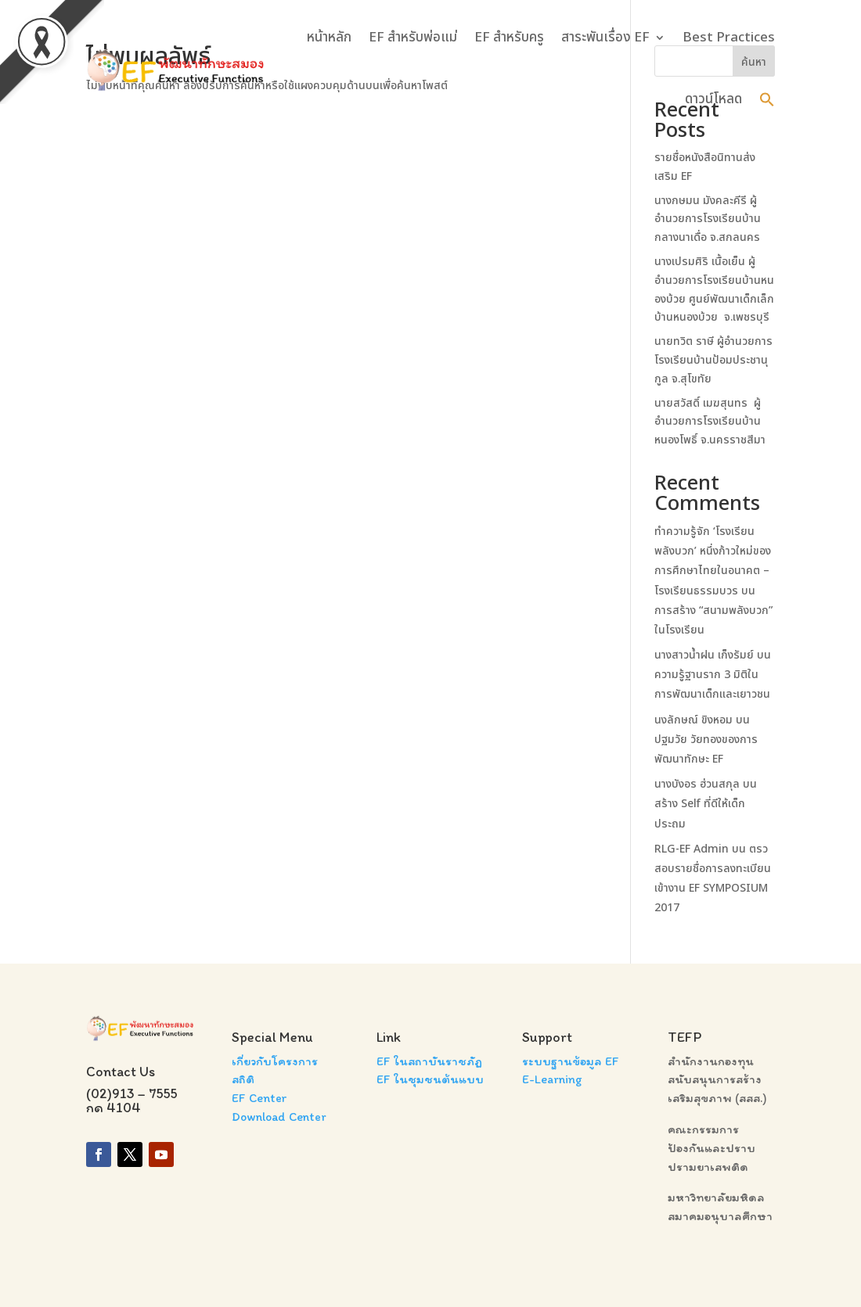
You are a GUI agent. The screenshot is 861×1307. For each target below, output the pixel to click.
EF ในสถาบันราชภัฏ (429, 1061)
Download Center (279, 1116)
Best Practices (729, 37)
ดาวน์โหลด (713, 99)
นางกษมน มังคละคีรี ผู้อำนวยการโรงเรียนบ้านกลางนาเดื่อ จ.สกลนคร (707, 219)
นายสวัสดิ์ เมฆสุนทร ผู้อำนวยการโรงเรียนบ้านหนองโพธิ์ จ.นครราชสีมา (711, 422)
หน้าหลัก (329, 37)
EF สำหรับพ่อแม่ (413, 37)
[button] (767, 99)
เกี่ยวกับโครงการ (275, 1061)
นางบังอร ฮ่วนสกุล (697, 784)
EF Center (259, 1097)
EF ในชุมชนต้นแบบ (430, 1079)
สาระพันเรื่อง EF (605, 37)
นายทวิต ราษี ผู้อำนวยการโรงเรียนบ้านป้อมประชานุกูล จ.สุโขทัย (713, 360)
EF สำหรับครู (509, 37)
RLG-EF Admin (691, 849)
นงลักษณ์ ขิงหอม (693, 720)
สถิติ (243, 1079)
